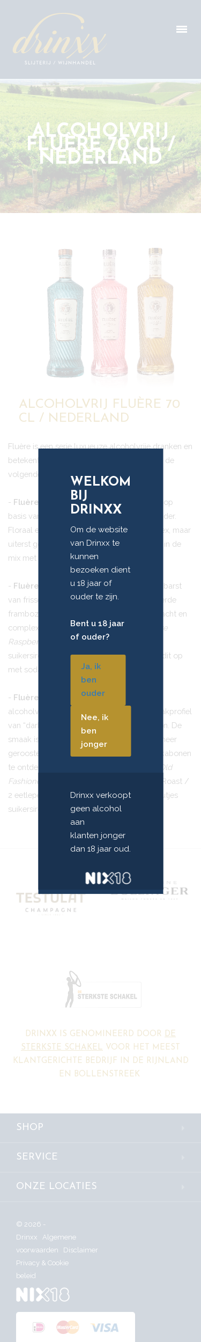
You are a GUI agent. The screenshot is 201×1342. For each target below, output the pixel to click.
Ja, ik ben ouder (93, 680)
